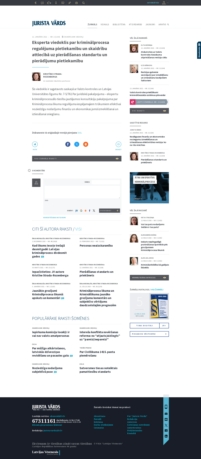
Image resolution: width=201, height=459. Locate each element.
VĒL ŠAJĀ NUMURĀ (138, 38)
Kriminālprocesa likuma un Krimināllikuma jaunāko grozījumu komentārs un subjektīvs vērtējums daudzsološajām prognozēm (98, 298)
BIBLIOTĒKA (119, 24)
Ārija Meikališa (38, 238)
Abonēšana (99, 416)
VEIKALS (105, 24)
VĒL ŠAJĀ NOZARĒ (138, 210)
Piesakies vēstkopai (149, 334)
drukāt (118, 149)
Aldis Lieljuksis (147, 258)
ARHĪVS (162, 24)
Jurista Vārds (135, 130)
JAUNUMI (150, 24)
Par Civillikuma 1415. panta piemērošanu (97, 353)
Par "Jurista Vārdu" (137, 416)
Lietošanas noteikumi (138, 424)
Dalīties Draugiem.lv (85, 144)
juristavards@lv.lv (53, 430)
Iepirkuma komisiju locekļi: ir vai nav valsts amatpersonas (51, 334)
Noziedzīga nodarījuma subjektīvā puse (47, 370)
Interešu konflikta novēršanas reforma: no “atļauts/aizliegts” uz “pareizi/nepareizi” (100, 335)
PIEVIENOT (106, 211)
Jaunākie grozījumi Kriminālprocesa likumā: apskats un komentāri (48, 294)
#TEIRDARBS (135, 24)
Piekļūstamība (134, 430)
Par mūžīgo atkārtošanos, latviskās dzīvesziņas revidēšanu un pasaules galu (50, 351)
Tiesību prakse (85, 348)
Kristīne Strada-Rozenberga (52, 75)
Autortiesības (134, 427)
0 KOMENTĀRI (38, 170)
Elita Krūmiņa (146, 45)
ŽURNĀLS (92, 24)
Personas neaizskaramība (96, 245)
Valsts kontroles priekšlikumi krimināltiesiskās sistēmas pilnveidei (147, 93)
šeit (79, 132)
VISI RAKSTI (149, 111)
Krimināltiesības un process (149, 278)
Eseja (34, 344)
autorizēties (153, 3)
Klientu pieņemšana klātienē (47, 425)
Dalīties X (76, 144)
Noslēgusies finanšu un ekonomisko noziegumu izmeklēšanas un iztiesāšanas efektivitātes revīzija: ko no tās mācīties (148, 140)
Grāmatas (99, 427)
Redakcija (132, 419)
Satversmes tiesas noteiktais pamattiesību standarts (99, 370)
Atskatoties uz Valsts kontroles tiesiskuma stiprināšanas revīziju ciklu (154, 54)
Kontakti (131, 433)
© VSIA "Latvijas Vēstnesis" (108, 443)
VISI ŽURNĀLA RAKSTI (76, 159)
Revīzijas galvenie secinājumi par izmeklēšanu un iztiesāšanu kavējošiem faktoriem (154, 76)
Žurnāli (97, 419)
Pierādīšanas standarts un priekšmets (96, 273)
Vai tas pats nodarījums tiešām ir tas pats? (152, 225)
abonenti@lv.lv (57, 416)
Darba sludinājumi (103, 424)
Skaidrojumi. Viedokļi (73, 37)
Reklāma (98, 422)
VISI (78, 229)
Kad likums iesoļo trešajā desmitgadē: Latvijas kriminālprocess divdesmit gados (49, 251)
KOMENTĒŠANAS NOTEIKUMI (54, 217)
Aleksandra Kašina (148, 235)
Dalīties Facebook (67, 144)
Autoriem (132, 422)
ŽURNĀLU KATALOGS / (146, 289)
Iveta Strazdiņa (147, 217)
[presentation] (106, 203)
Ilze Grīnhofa (146, 65)
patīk (35, 149)
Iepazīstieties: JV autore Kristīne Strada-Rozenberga (50, 273)
